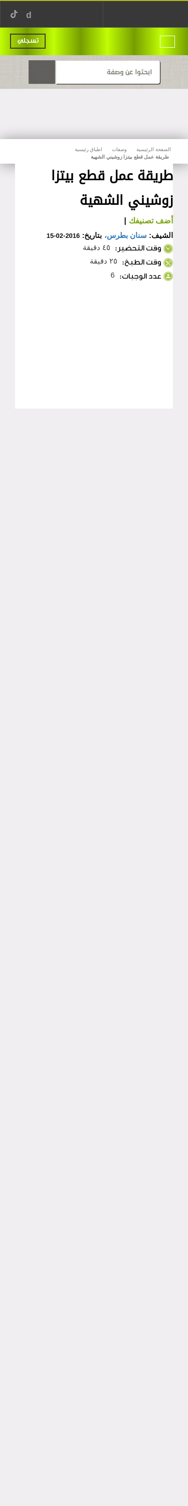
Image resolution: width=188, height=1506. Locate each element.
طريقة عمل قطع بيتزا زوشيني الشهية (130, 157)
